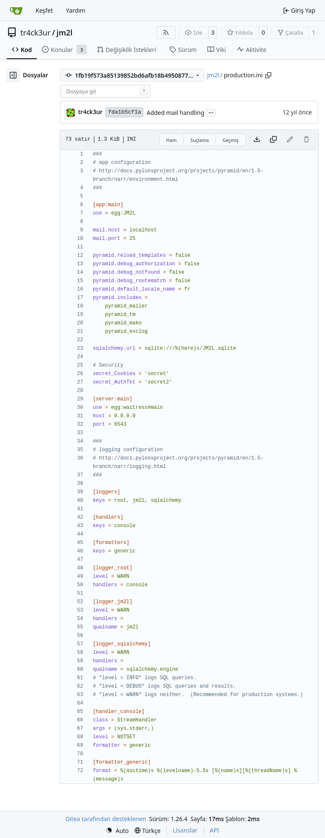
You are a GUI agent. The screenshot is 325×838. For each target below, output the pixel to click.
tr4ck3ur (35, 32)
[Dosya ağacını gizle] (13, 75)
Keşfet (44, 10)
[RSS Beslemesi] (166, 32)
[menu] (117, 831)
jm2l (65, 32)
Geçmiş (231, 140)
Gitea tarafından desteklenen (106, 819)
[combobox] (105, 91)
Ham (171, 140)
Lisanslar (185, 830)
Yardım (75, 10)
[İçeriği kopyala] (273, 140)
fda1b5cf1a (124, 112)
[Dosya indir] (257, 140)
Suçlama (199, 140)
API (214, 830)
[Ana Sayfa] (16, 10)
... (210, 112)
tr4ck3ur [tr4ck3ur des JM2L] (90, 112)
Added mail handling (175, 113)
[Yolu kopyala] (268, 75)
